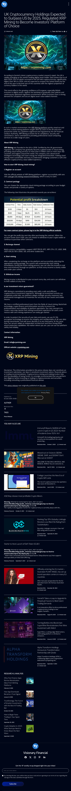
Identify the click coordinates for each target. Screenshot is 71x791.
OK (35, 397)
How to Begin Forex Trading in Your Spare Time (12, 717)
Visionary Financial (9, 511)
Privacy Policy (45, 393)
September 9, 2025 (9, 736)
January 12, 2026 (8, 697)
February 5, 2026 (8, 688)
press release (13, 385)
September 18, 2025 (9, 722)
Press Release (8, 416)
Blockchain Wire (8, 407)
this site (43, 385)
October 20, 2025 (8, 711)
